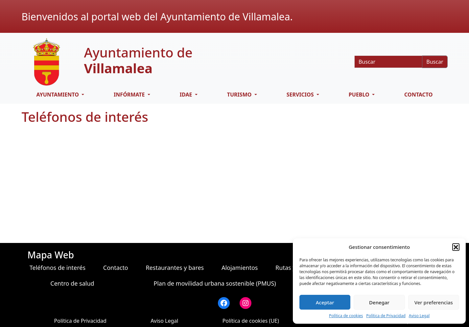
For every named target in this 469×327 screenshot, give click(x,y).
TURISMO (240, 94)
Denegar (379, 302)
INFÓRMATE (130, 94)
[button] (456, 247)
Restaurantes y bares (175, 268)
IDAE (187, 94)
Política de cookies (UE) (251, 320)
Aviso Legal (419, 315)
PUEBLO (360, 94)
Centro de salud (72, 283)
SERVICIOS (301, 94)
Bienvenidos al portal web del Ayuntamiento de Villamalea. (157, 16)
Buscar (434, 61)
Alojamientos (240, 268)
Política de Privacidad (386, 315)
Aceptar (325, 302)
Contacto (418, 94)
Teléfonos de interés (57, 268)
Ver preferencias (433, 302)
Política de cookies (346, 315)
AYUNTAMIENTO (58, 94)
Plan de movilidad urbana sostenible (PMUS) (214, 283)
